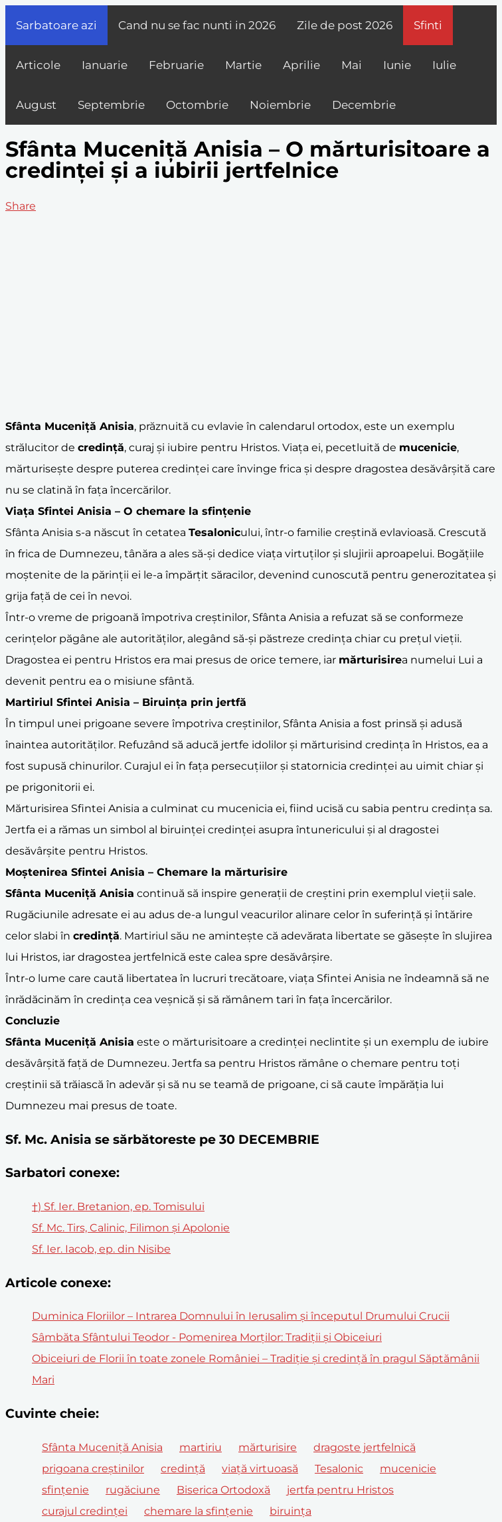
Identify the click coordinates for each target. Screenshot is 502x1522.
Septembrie (111, 104)
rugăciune (133, 1490)
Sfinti (428, 25)
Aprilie (301, 65)
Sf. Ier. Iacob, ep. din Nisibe (101, 1249)
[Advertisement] (251, 316)
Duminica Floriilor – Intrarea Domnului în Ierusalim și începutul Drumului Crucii (241, 1316)
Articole (38, 65)
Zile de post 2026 (344, 25)
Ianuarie (104, 65)
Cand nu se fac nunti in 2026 (197, 25)
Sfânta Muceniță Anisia (102, 1447)
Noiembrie (280, 104)
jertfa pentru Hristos (340, 1490)
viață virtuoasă (260, 1468)
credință (183, 1468)
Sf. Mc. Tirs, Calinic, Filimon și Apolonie (131, 1227)
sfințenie (65, 1490)
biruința (290, 1511)
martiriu (200, 1447)
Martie (243, 65)
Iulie (444, 65)
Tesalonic (339, 1468)
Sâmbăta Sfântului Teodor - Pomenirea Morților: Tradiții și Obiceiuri (207, 1337)
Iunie (397, 65)
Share (20, 206)
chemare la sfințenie (198, 1511)
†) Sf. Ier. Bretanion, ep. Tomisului (118, 1206)
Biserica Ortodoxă (223, 1490)
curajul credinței (84, 1511)
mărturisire (267, 1447)
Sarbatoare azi (56, 25)
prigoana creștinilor (93, 1468)
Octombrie (197, 104)
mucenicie (408, 1468)
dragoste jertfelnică (364, 1447)
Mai (351, 65)
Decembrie (364, 104)
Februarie (176, 65)
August (36, 104)
